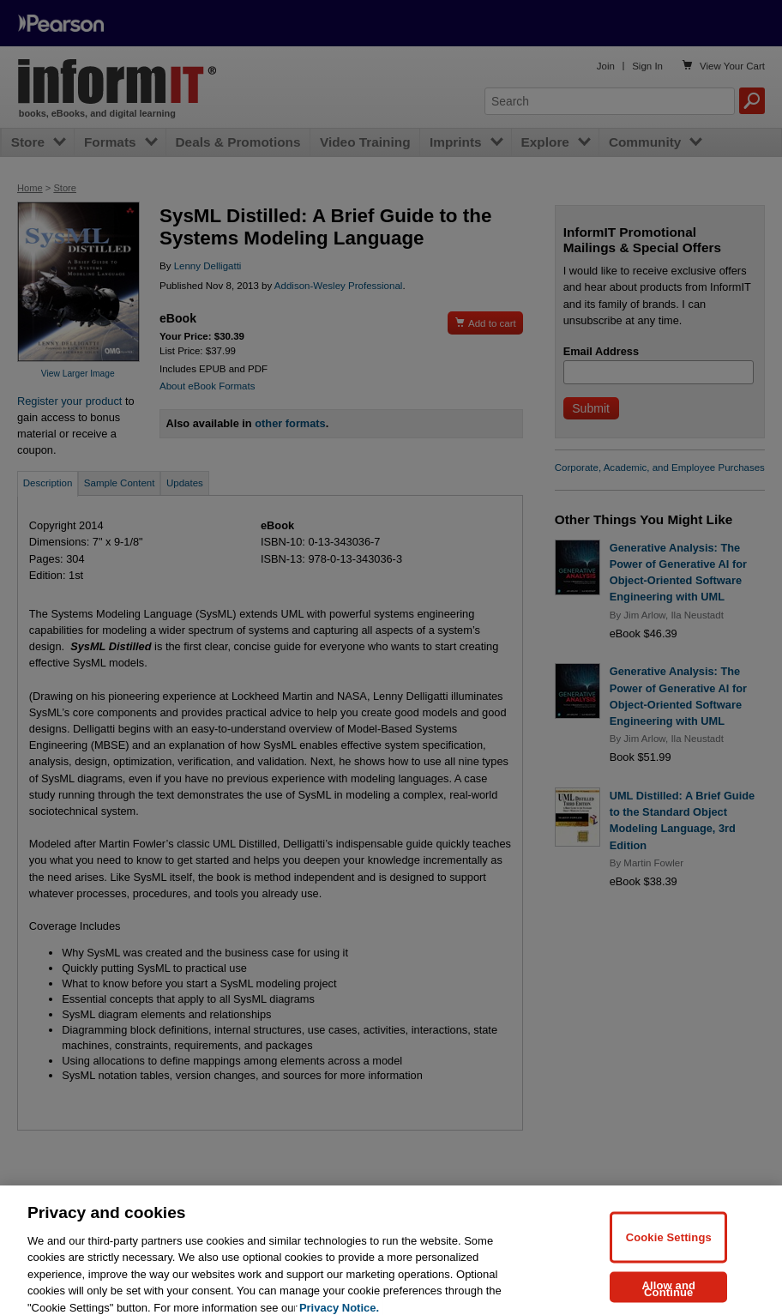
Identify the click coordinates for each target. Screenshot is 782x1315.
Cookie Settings (669, 1254)
